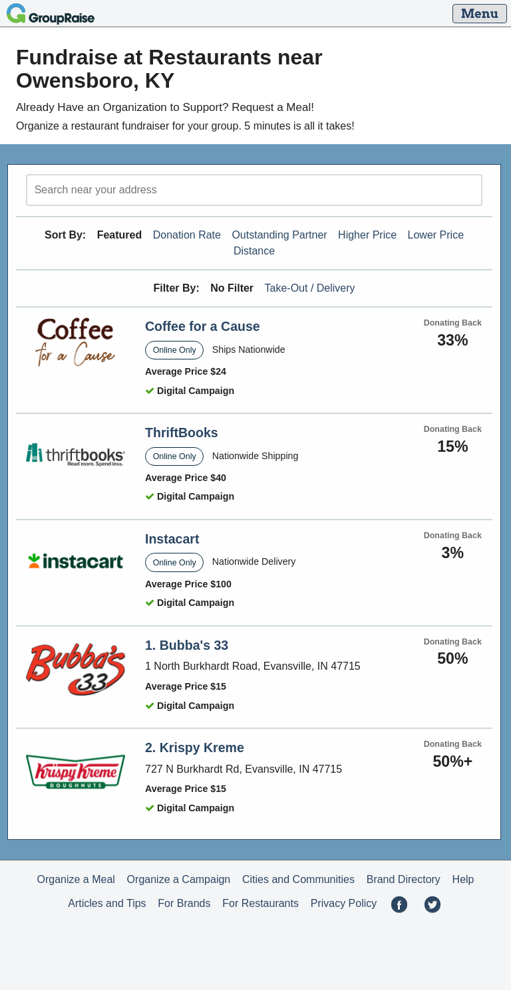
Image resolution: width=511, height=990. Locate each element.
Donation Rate (187, 235)
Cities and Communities (298, 879)
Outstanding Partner (279, 235)
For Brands (184, 903)
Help (463, 879)
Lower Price (436, 235)
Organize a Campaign (179, 879)
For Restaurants (260, 903)
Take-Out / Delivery (310, 288)
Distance (254, 250)
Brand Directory (403, 879)
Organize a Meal (75, 879)
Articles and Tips (107, 903)
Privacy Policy (344, 903)
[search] (254, 190)
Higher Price (367, 235)
